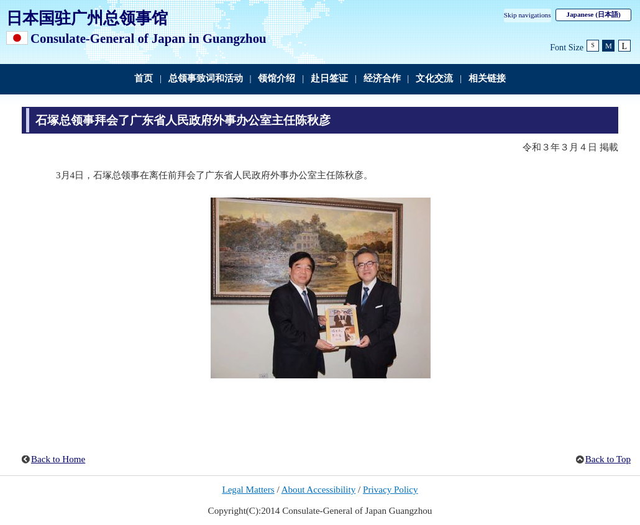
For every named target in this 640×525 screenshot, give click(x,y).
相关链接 (487, 78)
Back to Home (58, 459)
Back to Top (608, 459)
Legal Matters (248, 490)
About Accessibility (318, 490)
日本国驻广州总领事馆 (87, 18)
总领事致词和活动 (205, 78)
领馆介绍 (276, 78)
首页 (143, 78)
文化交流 (434, 78)
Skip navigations (527, 15)
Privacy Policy (390, 490)
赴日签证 (329, 78)
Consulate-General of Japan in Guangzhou (148, 38)
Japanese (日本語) (593, 14)
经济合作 (382, 78)
